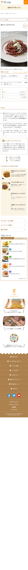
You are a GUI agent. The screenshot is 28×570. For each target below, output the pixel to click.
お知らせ (15, 388)
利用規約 (14, 407)
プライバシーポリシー (14, 404)
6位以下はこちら (22, 278)
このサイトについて (14, 402)
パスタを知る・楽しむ (15, 361)
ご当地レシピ (14, 374)
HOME (2, 13)
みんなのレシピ (20, 238)
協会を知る (15, 356)
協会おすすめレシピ (7, 238)
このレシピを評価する (15, 160)
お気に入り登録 (25, 26)
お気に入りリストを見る (15, 158)
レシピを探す (6, 13)
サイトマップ (14, 409)
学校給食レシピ (15, 384)
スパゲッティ (4, 76)
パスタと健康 (14, 365)
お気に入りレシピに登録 (14, 157)
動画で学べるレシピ (15, 379)
